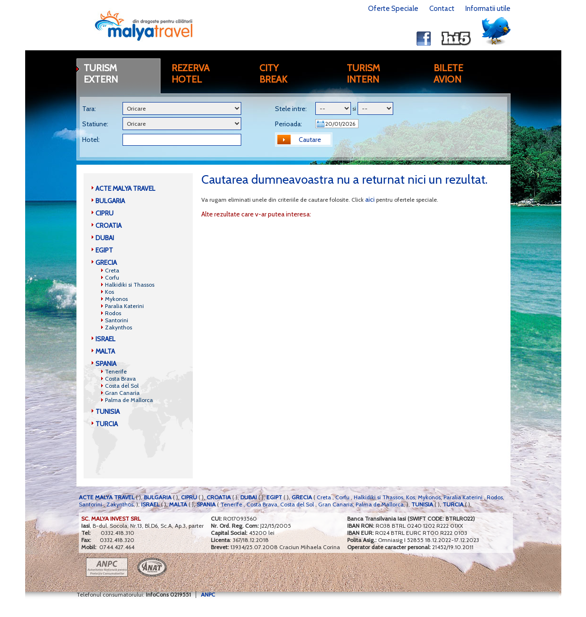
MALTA (105, 351)
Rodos (113, 313)
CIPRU (104, 213)
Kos (109, 291)
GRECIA (106, 262)
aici (370, 199)
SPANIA (105, 363)
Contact (441, 8)
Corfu (112, 277)
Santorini (116, 320)
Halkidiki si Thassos (129, 284)
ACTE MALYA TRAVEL (125, 188)
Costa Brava (120, 378)
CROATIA (108, 225)
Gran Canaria (122, 392)
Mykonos (116, 298)
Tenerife (116, 371)
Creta (112, 270)
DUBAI (104, 238)
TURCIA (106, 424)
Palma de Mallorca (129, 399)
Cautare (310, 139)
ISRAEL (105, 339)
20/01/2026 (340, 123)
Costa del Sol (122, 385)
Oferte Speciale (393, 8)
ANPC (208, 594)
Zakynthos (118, 327)
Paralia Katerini (124, 305)
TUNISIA (107, 411)
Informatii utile (487, 8)
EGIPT (104, 250)
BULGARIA (110, 200)
